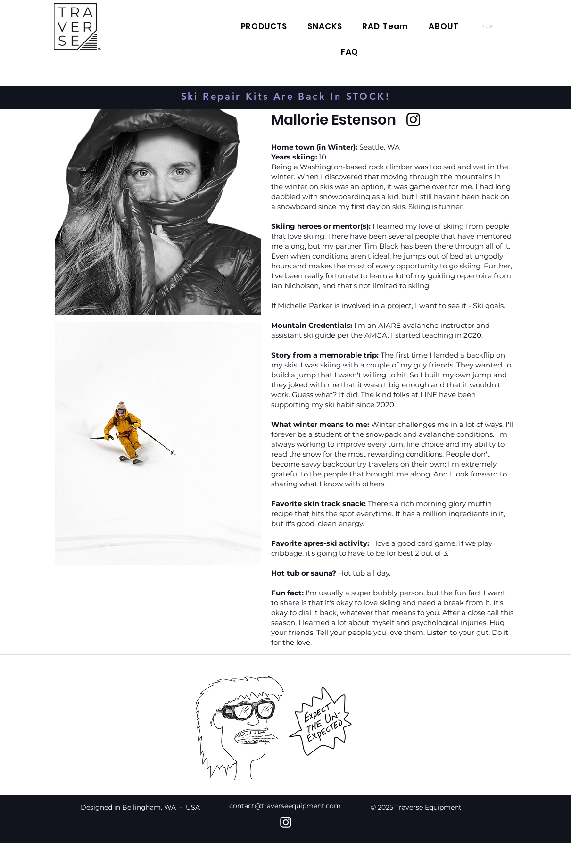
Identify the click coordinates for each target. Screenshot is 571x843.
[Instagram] (413, 119)
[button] (494, 26)
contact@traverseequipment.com (285, 805)
